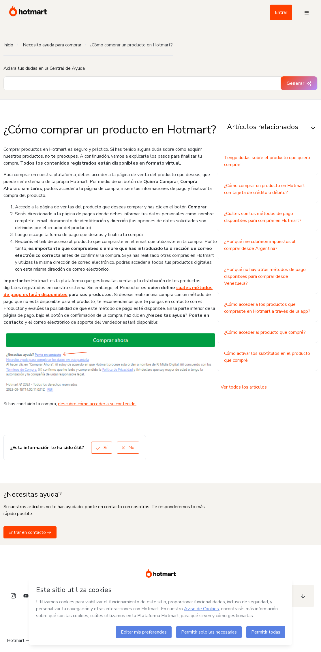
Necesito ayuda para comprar (52, 45)
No (128, 447)
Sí (101, 447)
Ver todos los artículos (244, 387)
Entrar (281, 12)
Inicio (8, 45)
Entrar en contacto (30, 532)
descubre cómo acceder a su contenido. (97, 404)
